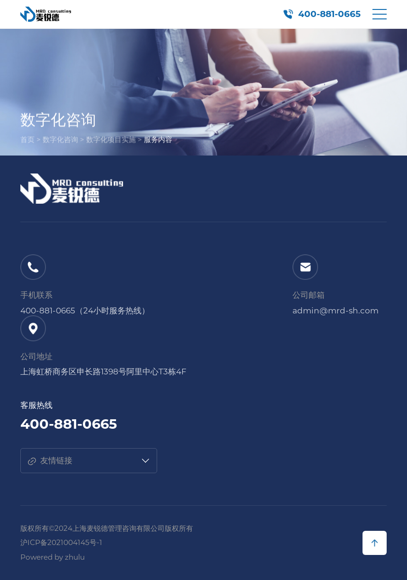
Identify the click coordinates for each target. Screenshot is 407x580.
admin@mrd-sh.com (335, 310)
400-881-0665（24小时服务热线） (85, 310)
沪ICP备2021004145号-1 (61, 542)
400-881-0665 (329, 14)
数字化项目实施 (111, 141)
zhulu (75, 557)
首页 (27, 141)
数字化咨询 (60, 141)
